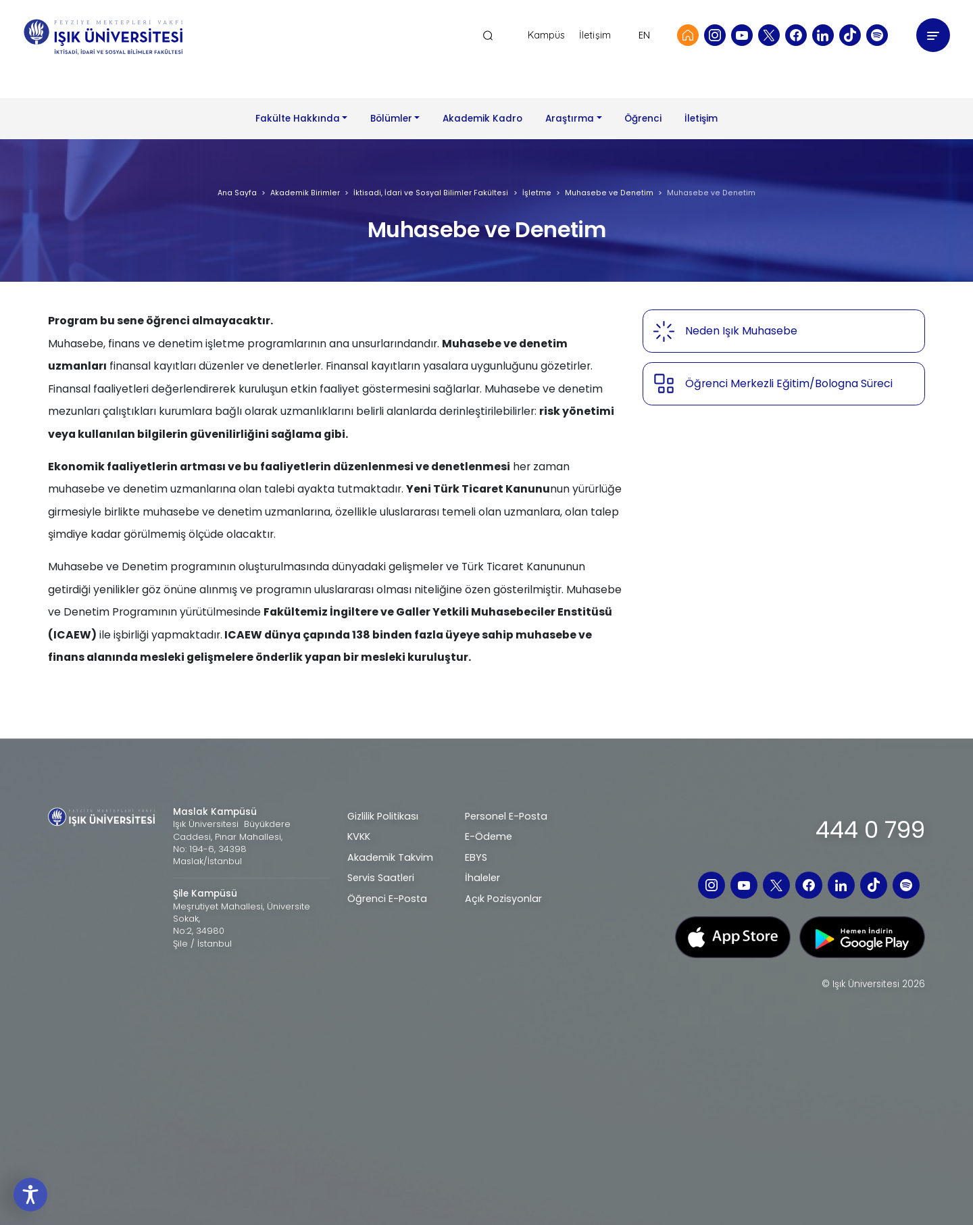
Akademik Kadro (482, 118)
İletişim (595, 35)
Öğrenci (643, 118)
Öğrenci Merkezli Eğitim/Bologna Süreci (789, 383)
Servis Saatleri (380, 877)
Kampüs (547, 35)
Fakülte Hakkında (297, 118)
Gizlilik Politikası (382, 816)
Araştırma (569, 118)
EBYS (476, 857)
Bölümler (391, 118)
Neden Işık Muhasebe (741, 331)
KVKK (358, 836)
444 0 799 (870, 830)
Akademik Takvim (390, 857)
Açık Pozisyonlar (503, 898)
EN (644, 35)
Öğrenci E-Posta (387, 898)
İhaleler (482, 877)
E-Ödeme (488, 836)
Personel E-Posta (506, 816)
